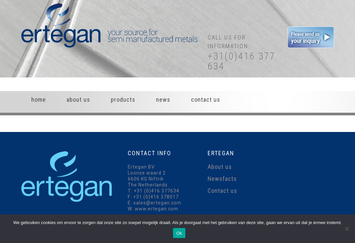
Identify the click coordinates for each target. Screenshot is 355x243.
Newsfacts (222, 178)
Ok (179, 233)
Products (123, 99)
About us (78, 99)
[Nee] (346, 228)
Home (38, 99)
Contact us (205, 99)
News (163, 99)
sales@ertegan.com (157, 202)
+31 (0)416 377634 (156, 190)
